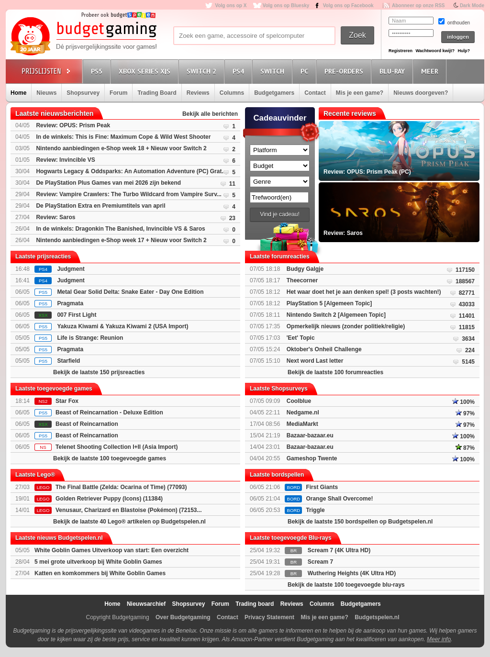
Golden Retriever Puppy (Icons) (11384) (109, 498)
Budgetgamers (274, 92)
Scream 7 (320, 561)
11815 (467, 327)
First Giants (322, 487)
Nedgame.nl (303, 412)
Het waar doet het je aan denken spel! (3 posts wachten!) (364, 292)
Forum (118, 92)
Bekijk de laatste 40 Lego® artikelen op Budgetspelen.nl (129, 521)
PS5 (98, 71)
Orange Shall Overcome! (339, 498)
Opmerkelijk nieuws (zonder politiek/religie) (346, 326)
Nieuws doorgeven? (420, 92)
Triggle (315, 510)
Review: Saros (55, 217)
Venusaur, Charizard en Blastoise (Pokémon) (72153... (128, 510)
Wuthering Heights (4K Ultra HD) (352, 573)
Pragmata (70, 303)
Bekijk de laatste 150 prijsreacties (99, 372)
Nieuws (46, 92)
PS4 (240, 71)
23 (232, 218)
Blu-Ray (393, 71)
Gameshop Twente (312, 458)
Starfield (68, 360)
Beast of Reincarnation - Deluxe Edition (109, 412)
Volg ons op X (230, 5)
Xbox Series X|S (146, 71)
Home (18, 92)
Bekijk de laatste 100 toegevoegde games (109, 458)
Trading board (254, 604)
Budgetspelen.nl (377, 617)
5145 (468, 361)
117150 (465, 270)
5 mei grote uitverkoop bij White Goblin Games (98, 561)
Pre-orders (345, 71)
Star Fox (67, 401)
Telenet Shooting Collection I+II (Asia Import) (117, 447)
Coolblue (299, 401)
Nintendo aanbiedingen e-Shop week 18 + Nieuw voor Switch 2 (121, 148)
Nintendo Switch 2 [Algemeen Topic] (336, 315)
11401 (467, 315)
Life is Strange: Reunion (90, 337)
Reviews (198, 92)
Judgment (70, 269)
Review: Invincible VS (65, 159)
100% (463, 402)
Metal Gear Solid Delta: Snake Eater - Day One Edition (130, 292)
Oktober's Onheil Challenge (324, 349)
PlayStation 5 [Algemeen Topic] (329, 303)
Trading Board (156, 92)
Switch (273, 71)
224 (470, 350)
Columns (232, 92)
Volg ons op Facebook (348, 5)
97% (465, 413)
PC (306, 71)
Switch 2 (203, 71)
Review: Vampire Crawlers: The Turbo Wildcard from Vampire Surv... (129, 194)
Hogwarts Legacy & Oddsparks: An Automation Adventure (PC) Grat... (131, 171)
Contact (315, 92)
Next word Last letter (315, 360)
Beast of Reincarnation (87, 424)
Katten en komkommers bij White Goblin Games (100, 573)
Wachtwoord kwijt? (435, 50)
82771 (467, 293)
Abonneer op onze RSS (418, 5)
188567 (465, 281)
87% (465, 448)
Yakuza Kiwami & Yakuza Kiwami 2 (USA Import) (122, 326)
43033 (467, 304)
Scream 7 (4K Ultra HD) (339, 550)
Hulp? (463, 50)
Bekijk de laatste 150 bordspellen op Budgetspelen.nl (360, 521)
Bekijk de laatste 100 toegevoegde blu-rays (346, 584)
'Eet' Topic (301, 337)
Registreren (400, 50)
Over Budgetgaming (183, 617)
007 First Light (76, 315)
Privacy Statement (269, 617)
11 (232, 183)
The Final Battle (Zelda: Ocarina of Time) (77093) (121, 487)
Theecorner (302, 280)
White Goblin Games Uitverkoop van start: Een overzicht (111, 550)
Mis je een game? (359, 92)
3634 (468, 338)
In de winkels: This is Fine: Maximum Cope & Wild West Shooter (123, 137)
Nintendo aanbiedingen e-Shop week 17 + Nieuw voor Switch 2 (121, 240)
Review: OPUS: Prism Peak (73, 125)
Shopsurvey (83, 92)
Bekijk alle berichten (210, 114)
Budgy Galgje (305, 269)
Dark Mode (472, 5)
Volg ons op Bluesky (286, 5)
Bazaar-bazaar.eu (310, 435)
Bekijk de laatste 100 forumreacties (335, 372)
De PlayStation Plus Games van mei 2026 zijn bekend (108, 182)
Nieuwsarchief (146, 604)
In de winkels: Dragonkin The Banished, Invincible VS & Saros (120, 228)
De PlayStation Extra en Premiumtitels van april (100, 205)
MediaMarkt (302, 424)
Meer (431, 71)
